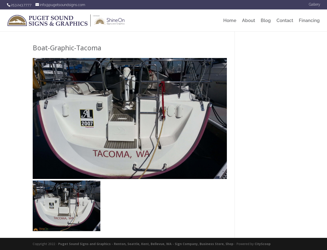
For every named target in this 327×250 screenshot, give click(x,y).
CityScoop (263, 244)
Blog (266, 21)
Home (229, 21)
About (248, 21)
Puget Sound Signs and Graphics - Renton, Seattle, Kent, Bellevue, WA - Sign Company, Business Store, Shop (145, 244)
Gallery (314, 5)
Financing (309, 21)
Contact (284, 21)
